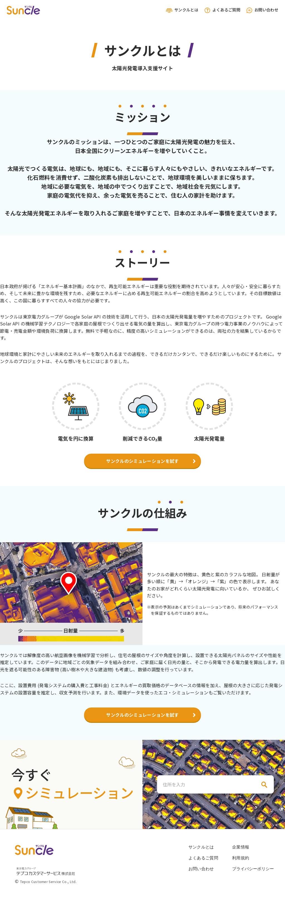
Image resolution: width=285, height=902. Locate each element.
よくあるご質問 (222, 10)
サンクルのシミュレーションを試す (142, 461)
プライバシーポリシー (253, 869)
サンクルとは (182, 10)
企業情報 (240, 847)
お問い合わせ (262, 10)
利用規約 (240, 858)
